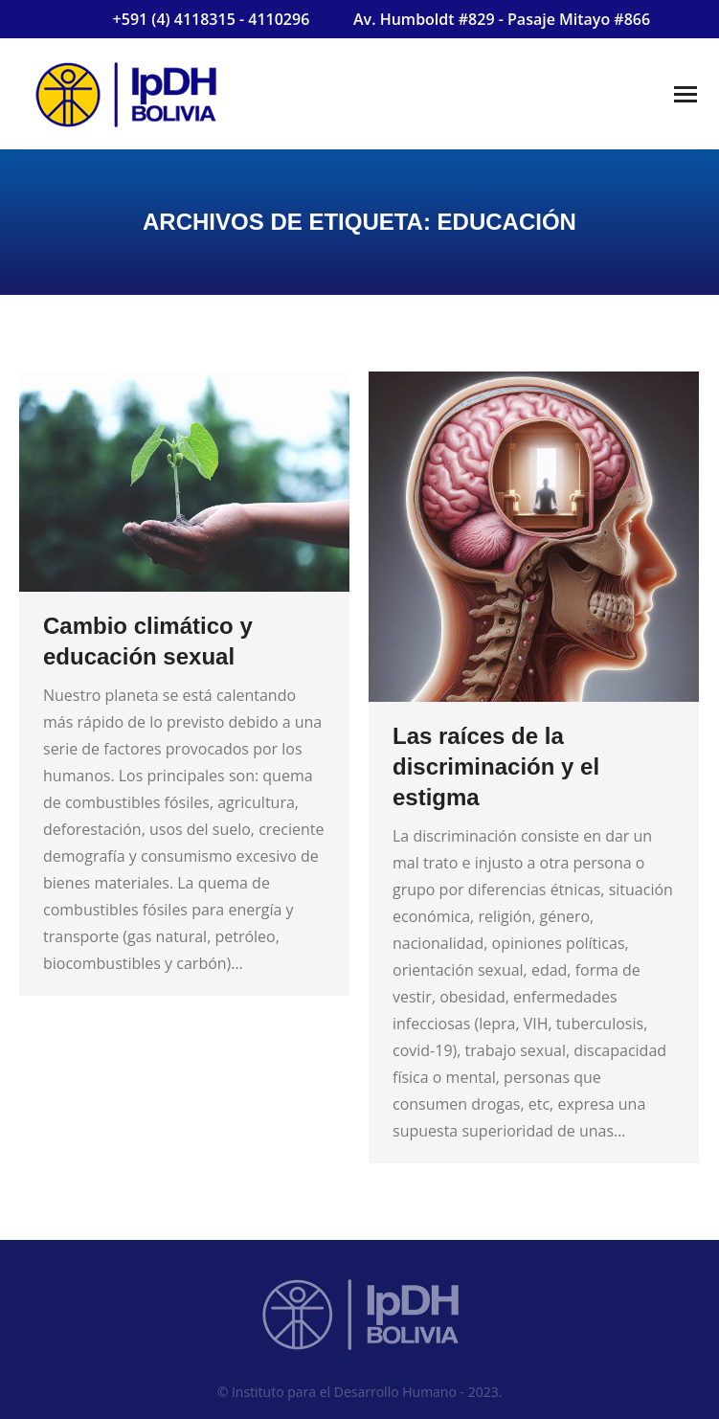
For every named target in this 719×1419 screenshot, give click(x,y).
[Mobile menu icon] (685, 94)
